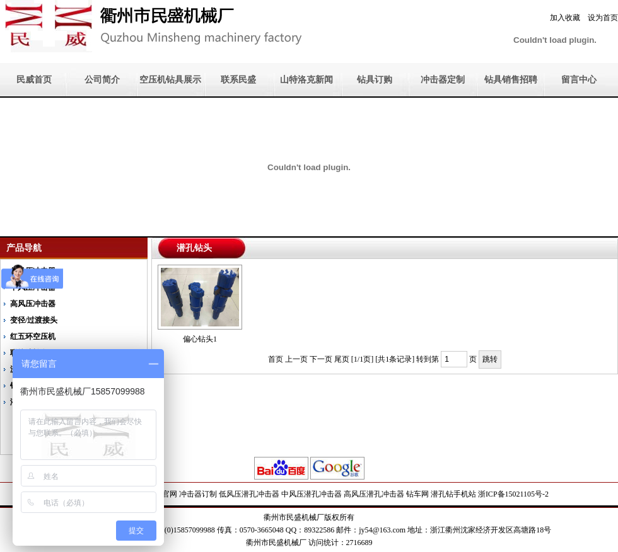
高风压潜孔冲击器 (374, 494)
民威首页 (34, 79)
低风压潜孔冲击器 (249, 494)
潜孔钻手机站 (453, 494)
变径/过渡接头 (33, 320)
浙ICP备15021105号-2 (513, 494)
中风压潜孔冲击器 (311, 494)
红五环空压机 (32, 336)
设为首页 (603, 17)
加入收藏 (565, 17)
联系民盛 (238, 79)
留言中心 (579, 79)
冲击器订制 (198, 494)
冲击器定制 (443, 79)
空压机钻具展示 (170, 79)
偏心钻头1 (200, 339)
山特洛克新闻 (306, 79)
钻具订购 (374, 79)
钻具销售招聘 (510, 79)
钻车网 (417, 494)
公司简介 (102, 79)
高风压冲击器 (32, 303)
